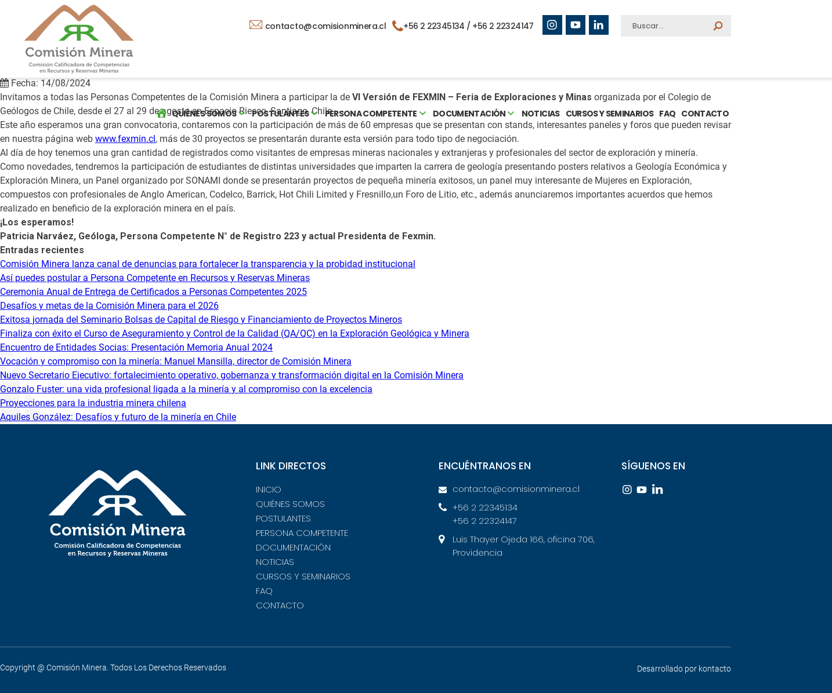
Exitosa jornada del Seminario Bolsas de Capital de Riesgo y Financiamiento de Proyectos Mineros (201, 319)
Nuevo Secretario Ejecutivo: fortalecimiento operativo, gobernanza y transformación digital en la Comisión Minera (232, 375)
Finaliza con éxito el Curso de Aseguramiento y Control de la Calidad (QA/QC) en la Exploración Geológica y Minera (234, 333)
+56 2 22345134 (485, 507)
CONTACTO (704, 113)
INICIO (268, 489)
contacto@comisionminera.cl (317, 26)
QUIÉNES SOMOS (290, 504)
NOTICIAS (540, 113)
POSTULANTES (283, 518)
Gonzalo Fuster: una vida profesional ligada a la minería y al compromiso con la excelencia (186, 389)
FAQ (667, 113)
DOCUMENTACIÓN (293, 547)
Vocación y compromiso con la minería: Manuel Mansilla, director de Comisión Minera (176, 361)
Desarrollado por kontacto (684, 668)
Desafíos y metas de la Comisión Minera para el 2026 (109, 305)
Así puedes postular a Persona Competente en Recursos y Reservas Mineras (155, 277)
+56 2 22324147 (503, 26)
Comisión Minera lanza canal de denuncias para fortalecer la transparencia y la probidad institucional (207, 263)
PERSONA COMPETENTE (302, 533)
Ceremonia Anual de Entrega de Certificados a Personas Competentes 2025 (153, 291)
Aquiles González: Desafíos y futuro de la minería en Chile (118, 416)
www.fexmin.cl (125, 138)
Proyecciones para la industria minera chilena (93, 402)
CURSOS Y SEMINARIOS (609, 113)
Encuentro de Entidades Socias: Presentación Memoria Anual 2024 (136, 347)
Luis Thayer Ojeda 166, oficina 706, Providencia (524, 546)
